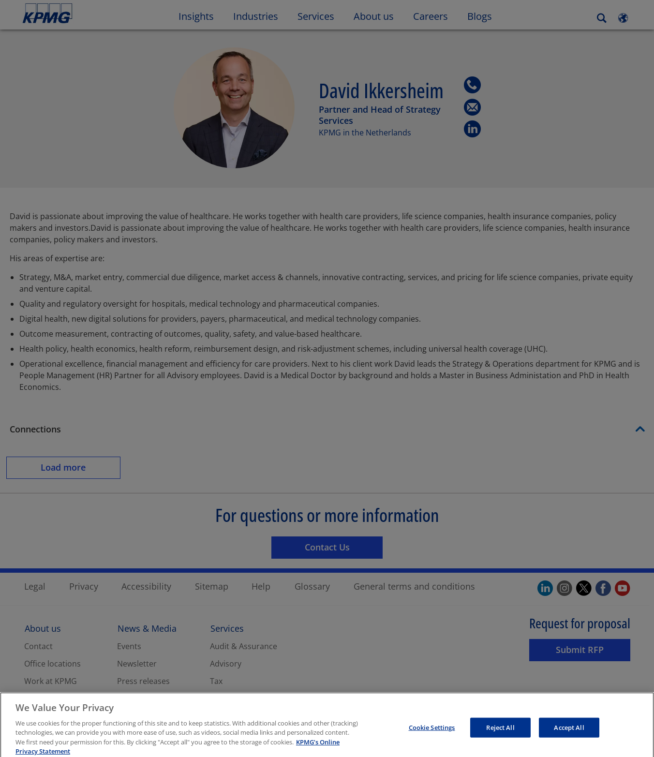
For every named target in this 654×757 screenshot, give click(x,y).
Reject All (500, 736)
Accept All (569, 736)
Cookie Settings (432, 736)
